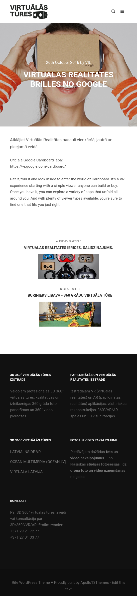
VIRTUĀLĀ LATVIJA (26, 472)
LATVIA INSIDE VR (25, 452)
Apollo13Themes (94, 582)
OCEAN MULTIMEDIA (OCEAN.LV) (38, 462)
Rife (15, 582)
